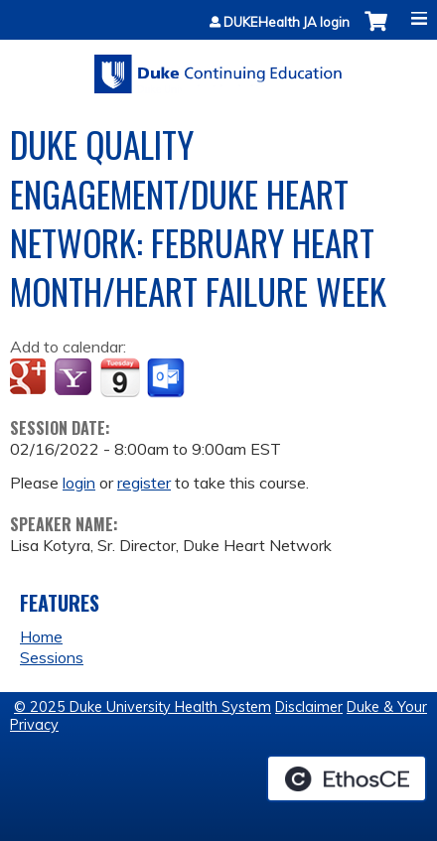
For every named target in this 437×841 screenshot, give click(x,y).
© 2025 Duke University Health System (142, 707)
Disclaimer (309, 707)
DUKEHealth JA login (286, 22)
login (79, 482)
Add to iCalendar (119, 377)
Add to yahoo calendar (75, 378)
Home (41, 636)
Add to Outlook (167, 378)
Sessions (51, 657)
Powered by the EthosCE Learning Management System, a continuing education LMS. (346, 778)
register (144, 482)
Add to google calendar (30, 378)
